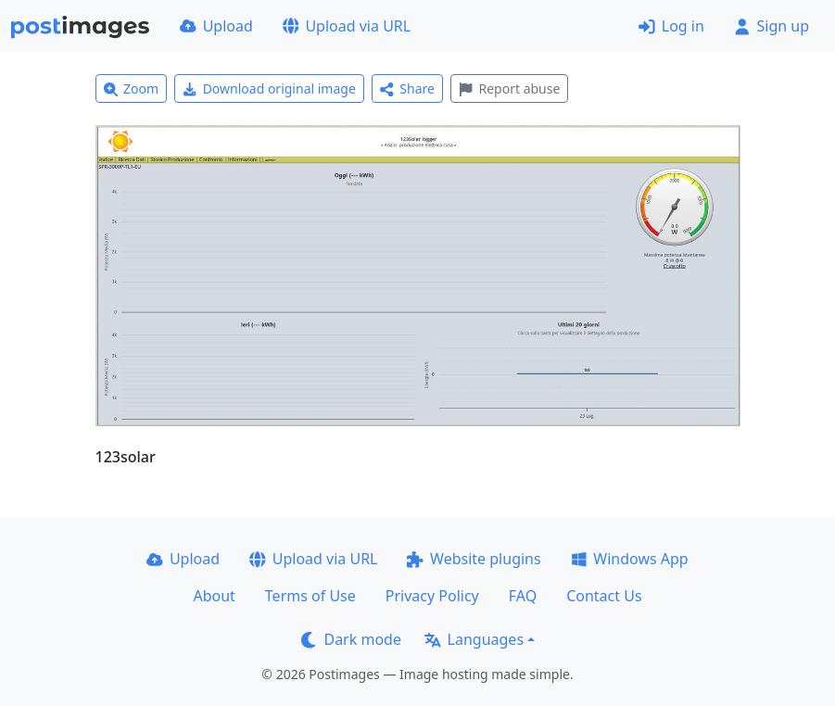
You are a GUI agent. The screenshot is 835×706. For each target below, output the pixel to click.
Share (407, 88)
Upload (216, 26)
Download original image (269, 88)
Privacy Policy (432, 596)
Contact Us (603, 596)
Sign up (771, 26)
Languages (474, 639)
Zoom (131, 88)
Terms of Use (310, 596)
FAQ (523, 596)
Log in (671, 26)
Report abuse (509, 88)
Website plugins (473, 558)
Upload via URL (347, 26)
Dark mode (351, 639)
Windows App (630, 558)
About (213, 596)
